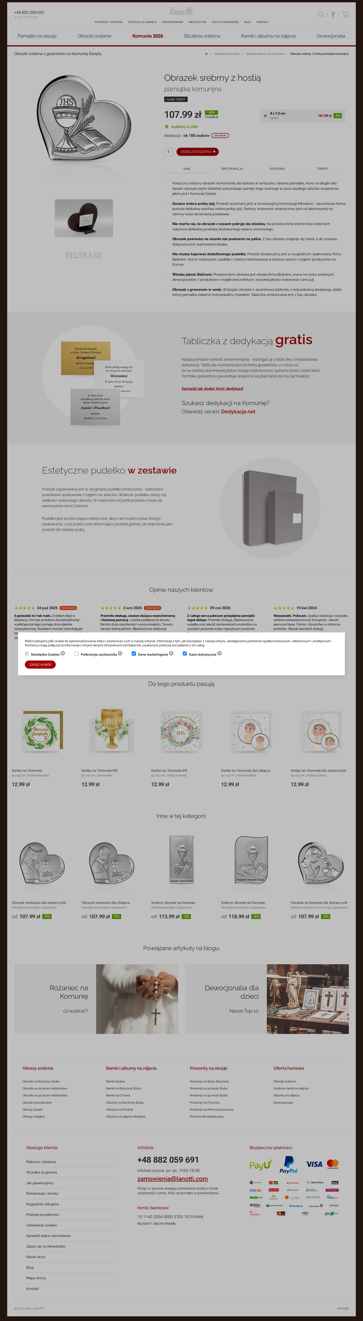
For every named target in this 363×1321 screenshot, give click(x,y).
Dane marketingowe (155, 655)
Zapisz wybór (40, 665)
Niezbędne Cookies (48, 655)
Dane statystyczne (205, 655)
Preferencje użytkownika (101, 655)
